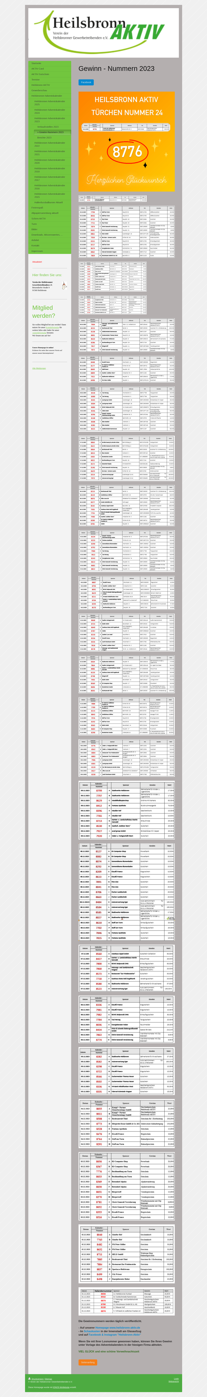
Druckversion (36, 1379)
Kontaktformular (52, 327)
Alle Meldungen (39, 368)
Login (176, 1379)
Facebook (86, 82)
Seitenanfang (88, 1362)
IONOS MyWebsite (61, 1387)
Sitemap (48, 1379)
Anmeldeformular (39, 333)
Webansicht (174, 1381)
